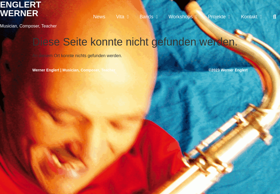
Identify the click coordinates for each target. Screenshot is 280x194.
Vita (122, 17)
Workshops (183, 17)
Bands (148, 17)
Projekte (219, 17)
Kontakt (251, 17)
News (99, 16)
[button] (274, 16)
